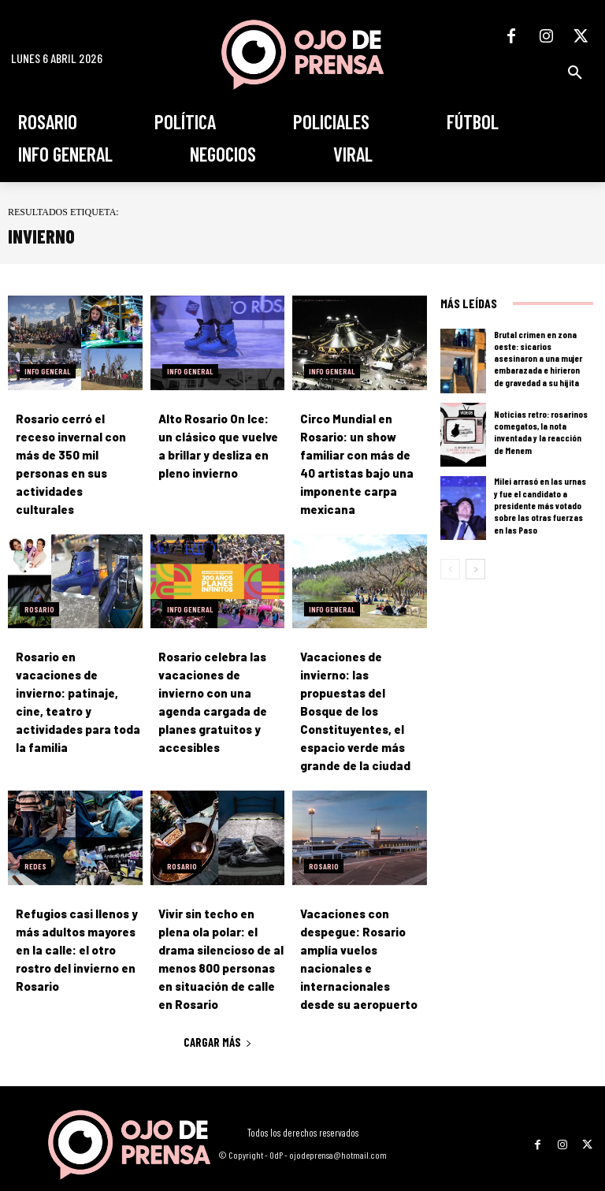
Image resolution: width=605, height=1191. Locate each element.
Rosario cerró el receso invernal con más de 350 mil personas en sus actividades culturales (78, 452)
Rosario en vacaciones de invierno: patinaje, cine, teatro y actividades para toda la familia (75, 686)
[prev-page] (450, 569)
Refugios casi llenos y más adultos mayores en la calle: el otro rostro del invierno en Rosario (74, 920)
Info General (47, 371)
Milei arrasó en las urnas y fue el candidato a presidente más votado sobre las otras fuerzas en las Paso (540, 505)
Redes (35, 838)
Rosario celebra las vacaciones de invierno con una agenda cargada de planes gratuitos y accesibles (219, 686)
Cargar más (218, 1010)
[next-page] (475, 569)
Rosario (39, 604)
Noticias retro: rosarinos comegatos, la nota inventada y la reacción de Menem (540, 432)
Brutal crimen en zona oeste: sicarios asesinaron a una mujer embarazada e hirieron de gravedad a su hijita (542, 357)
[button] (575, 72)
